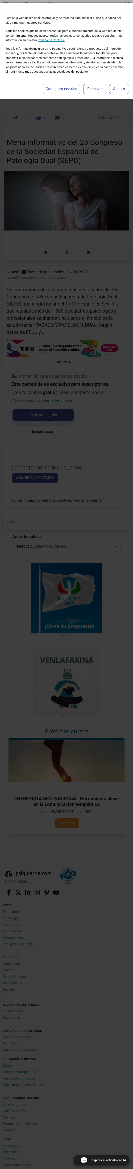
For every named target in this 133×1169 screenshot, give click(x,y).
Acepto (119, 89)
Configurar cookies (61, 89)
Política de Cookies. (51, 40)
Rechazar (95, 89)
